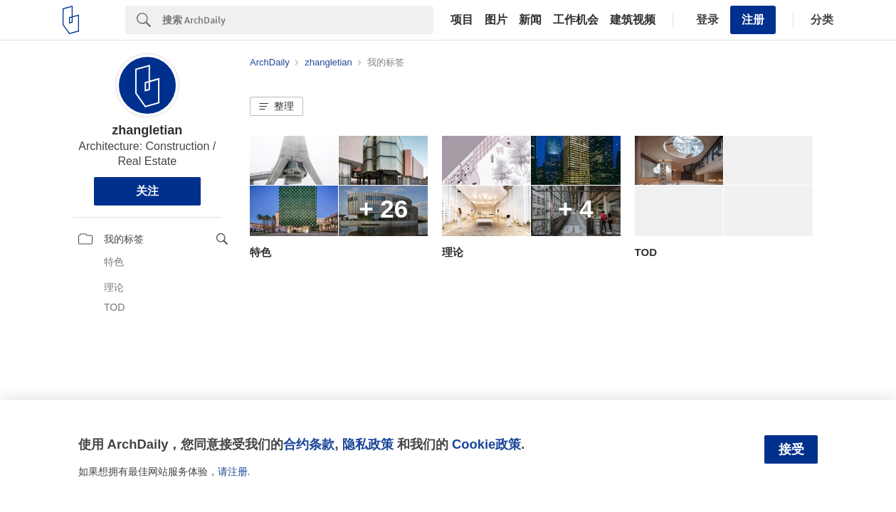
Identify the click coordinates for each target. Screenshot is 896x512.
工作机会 (576, 20)
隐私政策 (368, 444)
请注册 (233, 471)
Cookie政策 (486, 444)
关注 (147, 191)
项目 (461, 20)
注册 (753, 20)
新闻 (530, 20)
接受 (791, 449)
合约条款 (308, 444)
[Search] (297, 20)
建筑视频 (632, 20)
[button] (276, 107)
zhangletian (147, 130)
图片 (496, 20)
